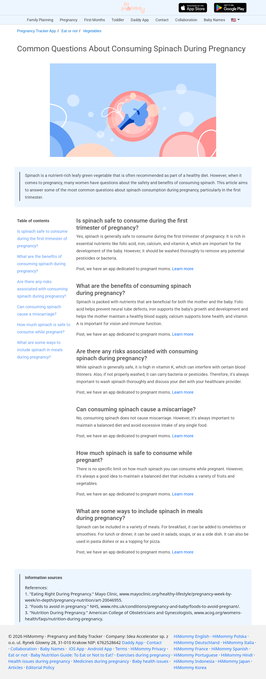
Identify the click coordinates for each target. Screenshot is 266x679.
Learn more (182, 268)
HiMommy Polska (230, 636)
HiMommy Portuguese (196, 655)
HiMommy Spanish (229, 649)
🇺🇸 (233, 19)
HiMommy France (191, 649)
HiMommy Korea (190, 667)
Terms (121, 649)
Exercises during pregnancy (143, 655)
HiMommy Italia (238, 642)
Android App (100, 649)
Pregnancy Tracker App (36, 31)
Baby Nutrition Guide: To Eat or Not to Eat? (72, 655)
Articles (15, 667)
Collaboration (186, 20)
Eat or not (69, 31)
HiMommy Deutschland (197, 642)
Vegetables (92, 31)
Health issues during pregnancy (39, 661)
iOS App (76, 649)
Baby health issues (150, 661)
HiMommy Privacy (148, 649)
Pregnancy (69, 20)
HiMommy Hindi (237, 655)
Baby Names (214, 20)
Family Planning (40, 20)
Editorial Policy (40, 667)
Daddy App (140, 20)
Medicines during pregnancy (101, 661)
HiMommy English (191, 636)
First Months (94, 20)
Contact (162, 20)
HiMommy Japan (234, 661)
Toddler (118, 20)
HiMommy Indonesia (194, 661)
